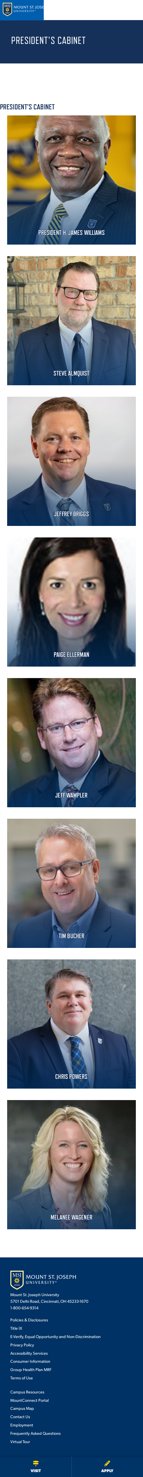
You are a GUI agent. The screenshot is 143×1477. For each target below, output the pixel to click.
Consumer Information (30, 1361)
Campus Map (22, 1408)
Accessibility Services (29, 1353)
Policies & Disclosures (29, 1319)
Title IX (16, 1328)
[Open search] (117, 10)
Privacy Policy (22, 1344)
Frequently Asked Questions (35, 1433)
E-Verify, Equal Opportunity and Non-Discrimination (55, 1336)
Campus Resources (27, 1391)
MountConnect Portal (29, 1400)
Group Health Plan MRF (30, 1369)
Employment (21, 1424)
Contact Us (20, 1416)
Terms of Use (21, 1377)
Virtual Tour (20, 1441)
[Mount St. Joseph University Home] (25, 10)
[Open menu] (132, 10)
